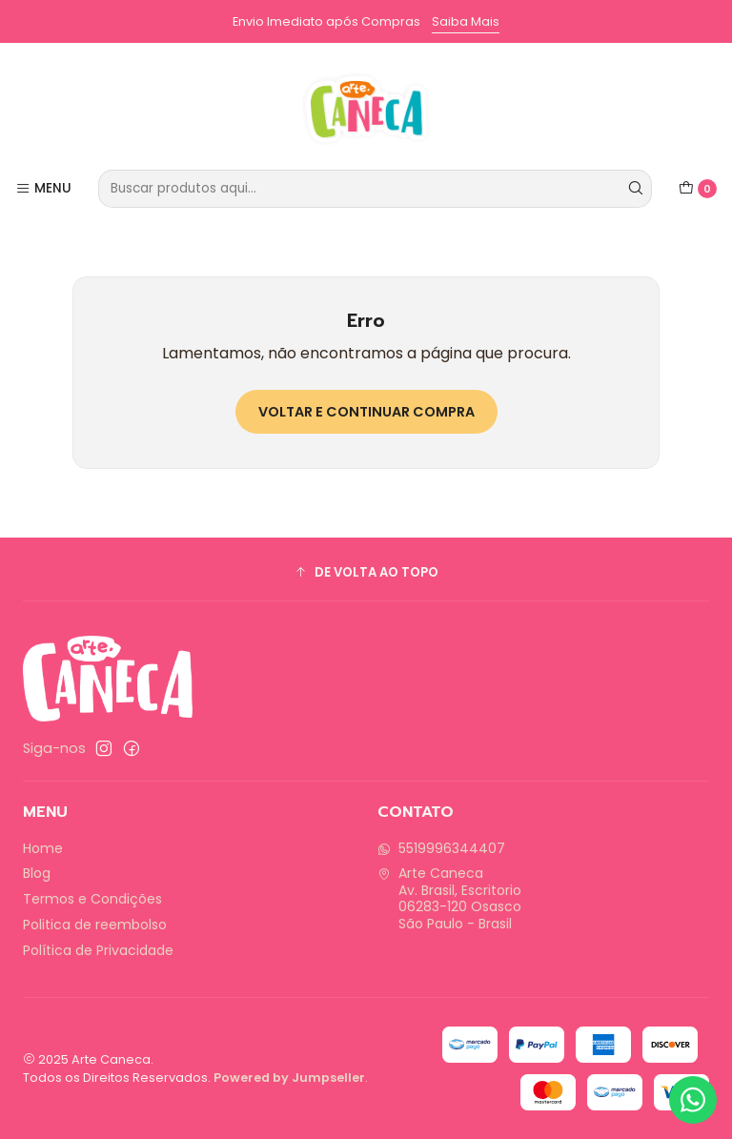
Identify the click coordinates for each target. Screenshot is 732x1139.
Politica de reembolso (95, 924)
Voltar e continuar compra (366, 411)
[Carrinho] (698, 188)
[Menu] (43, 188)
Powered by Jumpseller (289, 1077)
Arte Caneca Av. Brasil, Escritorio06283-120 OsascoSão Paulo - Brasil (449, 898)
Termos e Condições (92, 898)
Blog (37, 873)
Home (43, 848)
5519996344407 (441, 848)
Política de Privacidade (98, 950)
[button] (366, 571)
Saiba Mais (465, 21)
